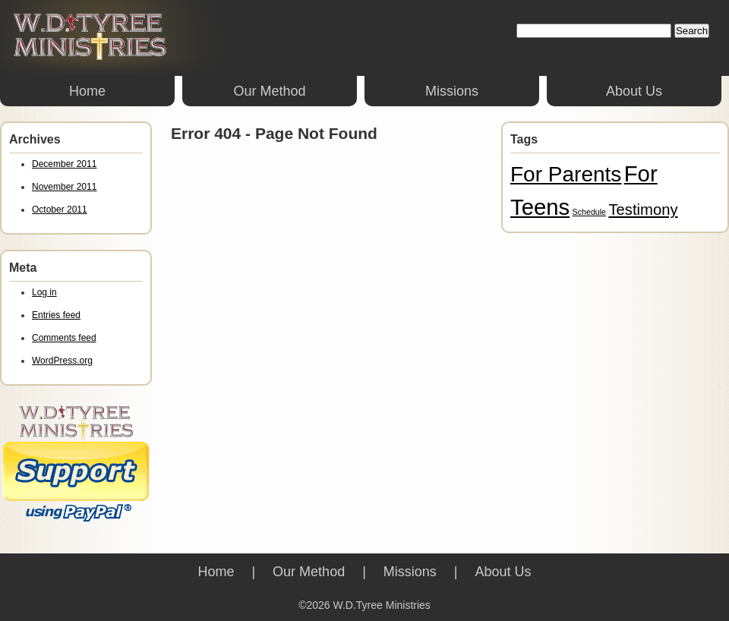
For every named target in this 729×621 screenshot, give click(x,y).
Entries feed (56, 315)
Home (87, 91)
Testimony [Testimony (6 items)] (642, 209)
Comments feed (64, 338)
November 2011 (64, 186)
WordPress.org (62, 360)
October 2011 (59, 209)
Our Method (269, 91)
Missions (451, 91)
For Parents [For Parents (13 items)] (565, 174)
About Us (634, 91)
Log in (44, 292)
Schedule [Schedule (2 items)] (589, 211)
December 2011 (64, 164)
